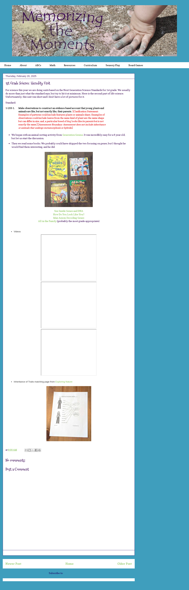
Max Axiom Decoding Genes (68, 217)
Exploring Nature (63, 381)
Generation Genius (73, 134)
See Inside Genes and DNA (68, 210)
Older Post (124, 563)
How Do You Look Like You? (68, 214)
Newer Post (13, 563)
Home (69, 563)
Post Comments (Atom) (76, 573)
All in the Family (47, 221)
